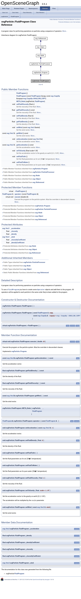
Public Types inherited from (23, 262)
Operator (41, 289)
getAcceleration (22, 145)
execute (17, 197)
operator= (18, 194)
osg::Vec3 (31, 127)
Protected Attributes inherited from (19, 246)
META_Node (20, 101)
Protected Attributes (63, 22)
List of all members (75, 22)
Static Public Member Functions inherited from (25, 272)
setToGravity (20, 151)
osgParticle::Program (40, 169)
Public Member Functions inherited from (25, 169)
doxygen (47, 579)
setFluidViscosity (22, 104)
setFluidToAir (21, 156)
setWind (19, 127)
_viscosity (14, 231)
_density (14, 234)
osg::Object (37, 179)
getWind (19, 133)
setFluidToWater (22, 162)
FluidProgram (15, 16)
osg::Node (36, 175)
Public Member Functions (56, 19)
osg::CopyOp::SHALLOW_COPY (34, 98)
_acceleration (15, 228)
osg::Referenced (38, 182)
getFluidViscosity (22, 110)
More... (64, 31)
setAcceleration (22, 139)
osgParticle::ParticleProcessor (43, 172)
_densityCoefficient (17, 243)
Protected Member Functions (72, 19)
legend (40, 84)
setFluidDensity (22, 116)
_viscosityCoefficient (18, 240)
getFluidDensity (22, 122)
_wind (13, 237)
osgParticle (4, 16)
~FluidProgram (20, 191)
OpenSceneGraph (38, 579)
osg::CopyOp (55, 96)
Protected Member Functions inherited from (26, 206)
